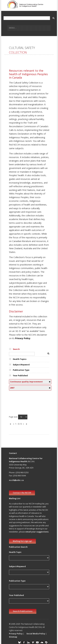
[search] (26, 18)
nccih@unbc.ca (16, 480)
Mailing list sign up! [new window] (22, 541)
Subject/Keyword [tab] (21, 364)
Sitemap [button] (13, 637)
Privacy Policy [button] (16, 633)
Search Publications (22, 611)
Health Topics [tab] (19, 359)
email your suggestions (37, 531)
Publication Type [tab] (21, 370)
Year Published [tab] (20, 375)
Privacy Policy (22, 338)
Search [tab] (16, 349)
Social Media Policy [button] (35, 633)
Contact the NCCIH (22, 492)
